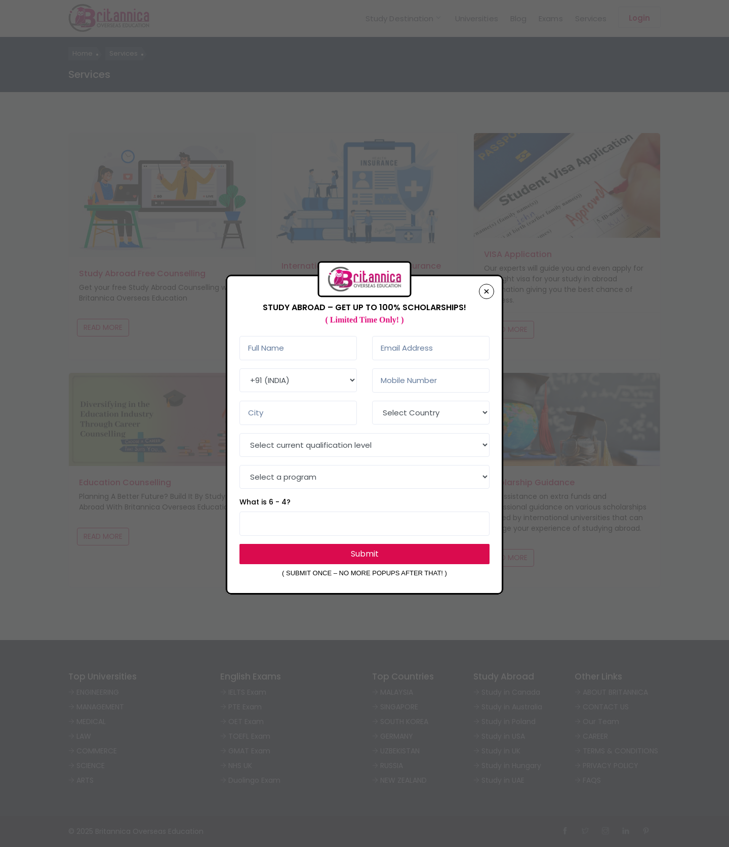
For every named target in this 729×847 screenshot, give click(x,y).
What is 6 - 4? (265, 502)
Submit (365, 554)
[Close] (486, 291)
